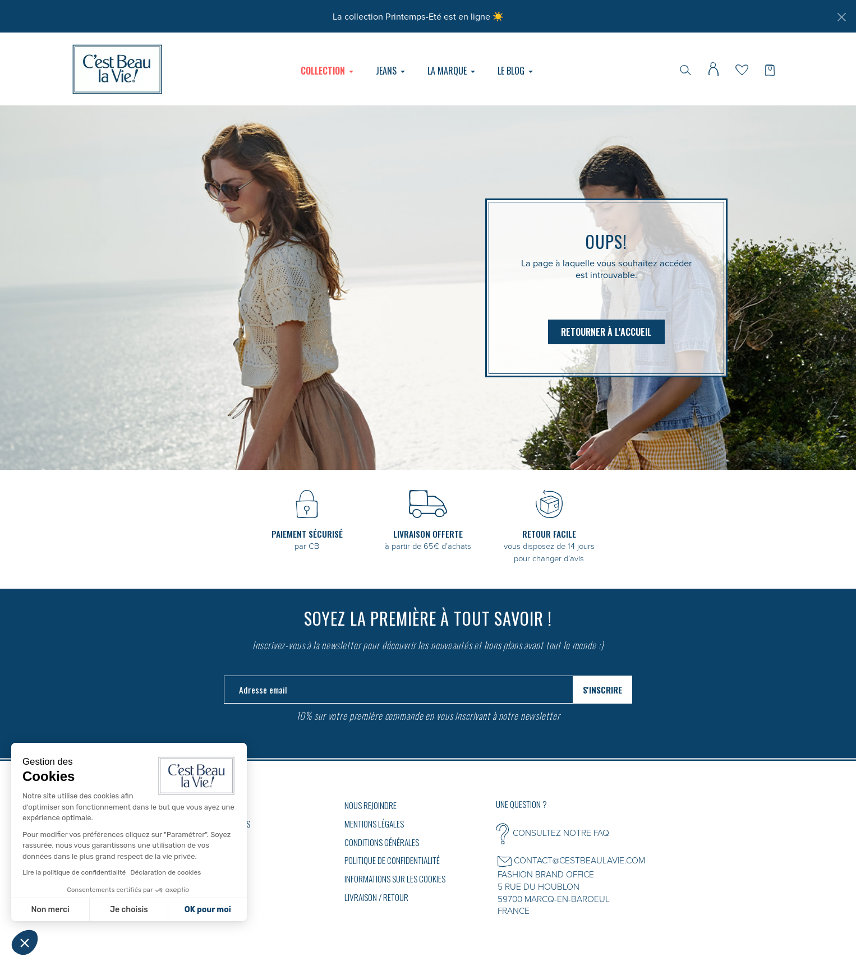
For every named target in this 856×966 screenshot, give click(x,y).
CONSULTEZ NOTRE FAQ (561, 832)
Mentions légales (374, 823)
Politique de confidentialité (392, 860)
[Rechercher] (685, 69)
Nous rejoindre (370, 805)
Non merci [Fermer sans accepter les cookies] (50, 909)
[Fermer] (841, 17)
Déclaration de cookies (165, 872)
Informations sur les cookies (394, 878)
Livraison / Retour (376, 897)
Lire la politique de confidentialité (74, 872)
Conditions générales (381, 842)
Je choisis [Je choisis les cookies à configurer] (129, 909)
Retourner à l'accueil (606, 332)
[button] (24, 942)
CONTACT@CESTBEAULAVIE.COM (579, 860)
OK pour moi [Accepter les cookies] (208, 909)
